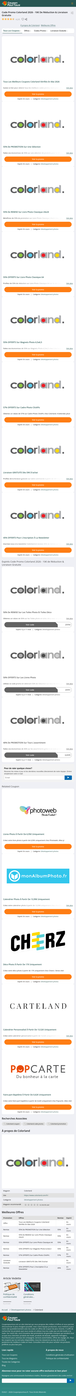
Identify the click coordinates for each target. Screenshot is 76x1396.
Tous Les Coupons (9, 1355)
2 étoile (28, 1204)
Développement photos (50, 99)
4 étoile (34, 1204)
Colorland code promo (35, 1124)
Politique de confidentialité (57, 1358)
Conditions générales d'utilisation (60, 1355)
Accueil (5, 1310)
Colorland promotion (58, 1124)
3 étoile (31, 1204)
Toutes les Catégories (11, 1362)
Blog (4, 1365)
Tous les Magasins (9, 1358)
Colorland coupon (13, 1124)
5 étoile (37, 1204)
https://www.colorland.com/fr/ (36, 1195)
